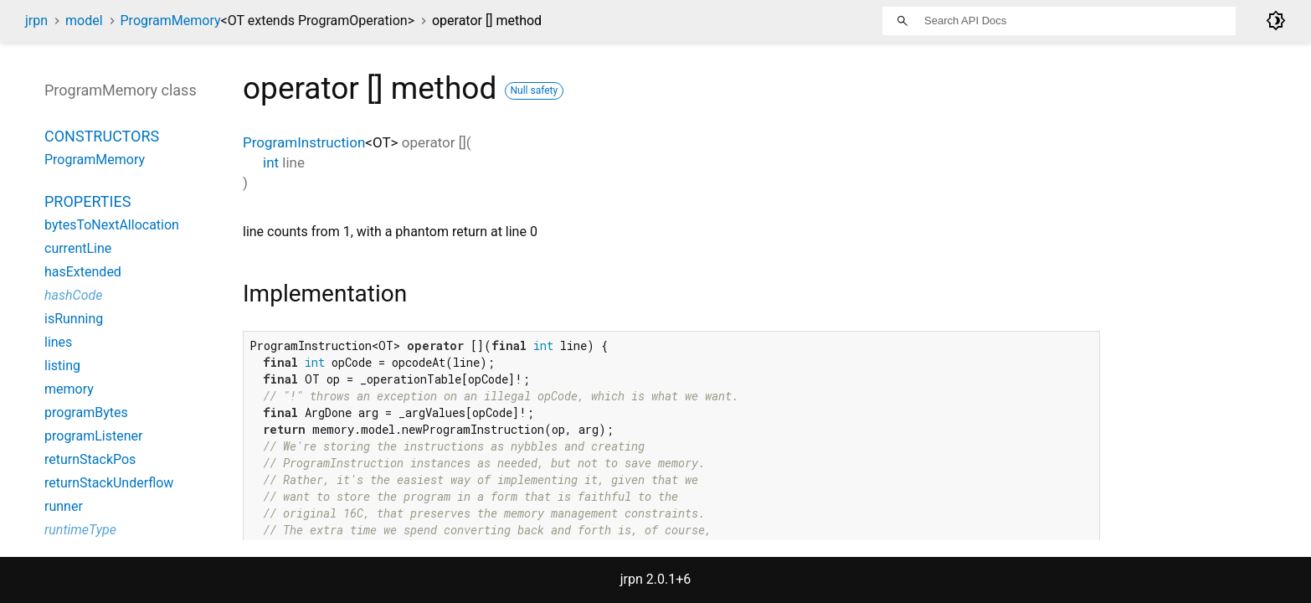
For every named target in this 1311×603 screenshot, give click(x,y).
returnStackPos (90, 459)
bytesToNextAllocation (111, 225)
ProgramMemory (268, 20)
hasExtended (82, 272)
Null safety (534, 90)
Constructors (101, 136)
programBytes (86, 412)
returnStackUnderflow (108, 483)
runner (63, 506)
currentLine (77, 248)
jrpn (36, 20)
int (271, 162)
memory (69, 389)
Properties (87, 201)
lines (58, 342)
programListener (93, 436)
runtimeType (80, 530)
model (84, 20)
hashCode (73, 295)
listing (62, 366)
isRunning (73, 319)
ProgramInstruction (304, 142)
